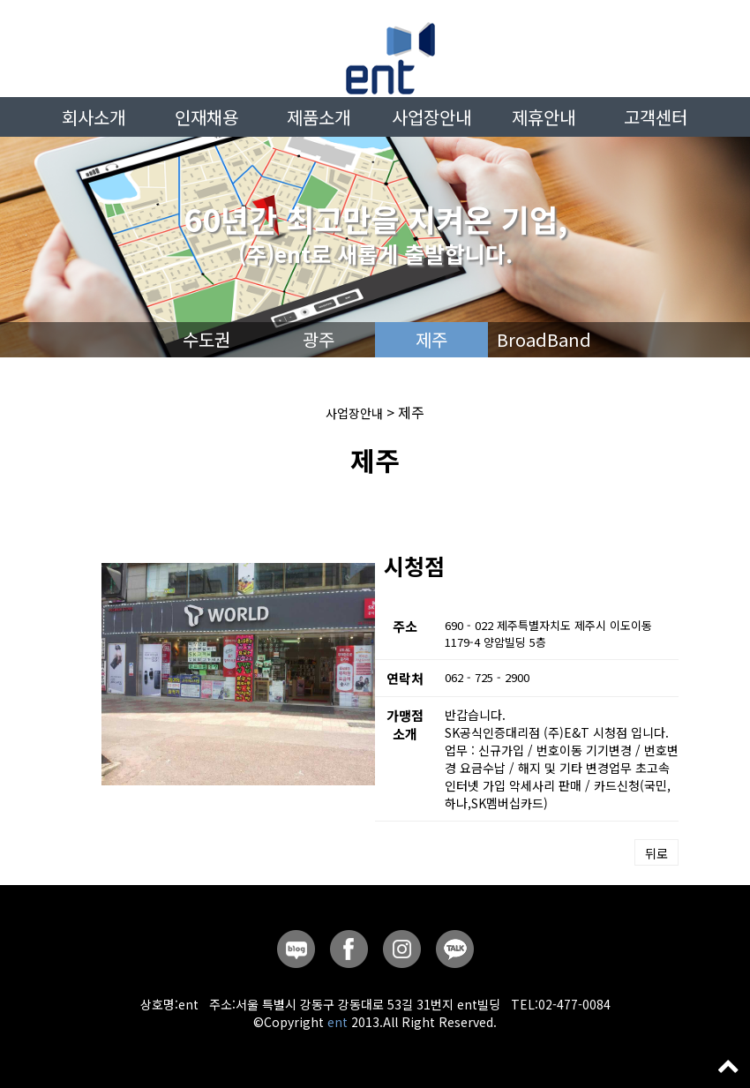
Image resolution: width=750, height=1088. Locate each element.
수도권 (206, 339)
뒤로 (656, 853)
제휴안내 (543, 117)
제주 (431, 339)
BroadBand (544, 339)
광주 (318, 339)
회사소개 (93, 117)
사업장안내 (431, 117)
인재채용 (206, 117)
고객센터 (655, 117)
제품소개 (318, 117)
